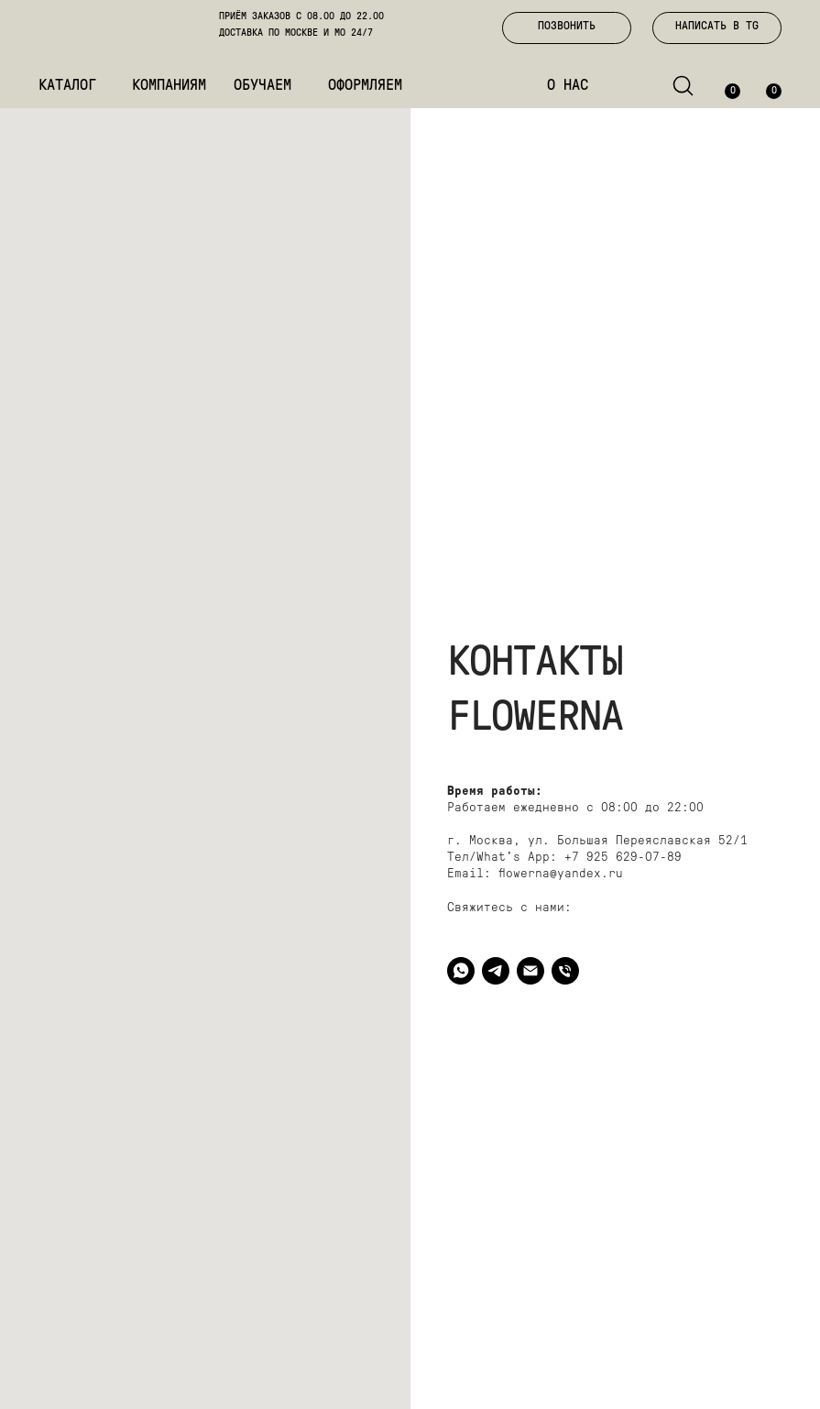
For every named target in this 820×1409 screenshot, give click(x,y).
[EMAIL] (530, 971)
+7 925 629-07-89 (623, 857)
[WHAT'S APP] (461, 971)
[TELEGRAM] (495, 971)
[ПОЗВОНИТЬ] (565, 971)
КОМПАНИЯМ (169, 86)
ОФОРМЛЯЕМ (365, 86)
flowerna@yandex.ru (560, 874)
